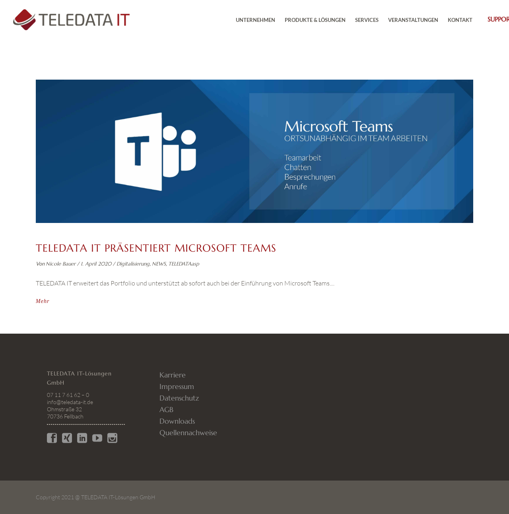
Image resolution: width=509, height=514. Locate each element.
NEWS (159, 263)
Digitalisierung (133, 263)
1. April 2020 (96, 263)
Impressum (176, 386)
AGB (166, 409)
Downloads (177, 421)
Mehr (42, 301)
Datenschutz (179, 398)
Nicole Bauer (61, 263)
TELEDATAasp (183, 263)
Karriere (172, 374)
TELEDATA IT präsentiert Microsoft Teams (156, 248)
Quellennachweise (188, 432)
